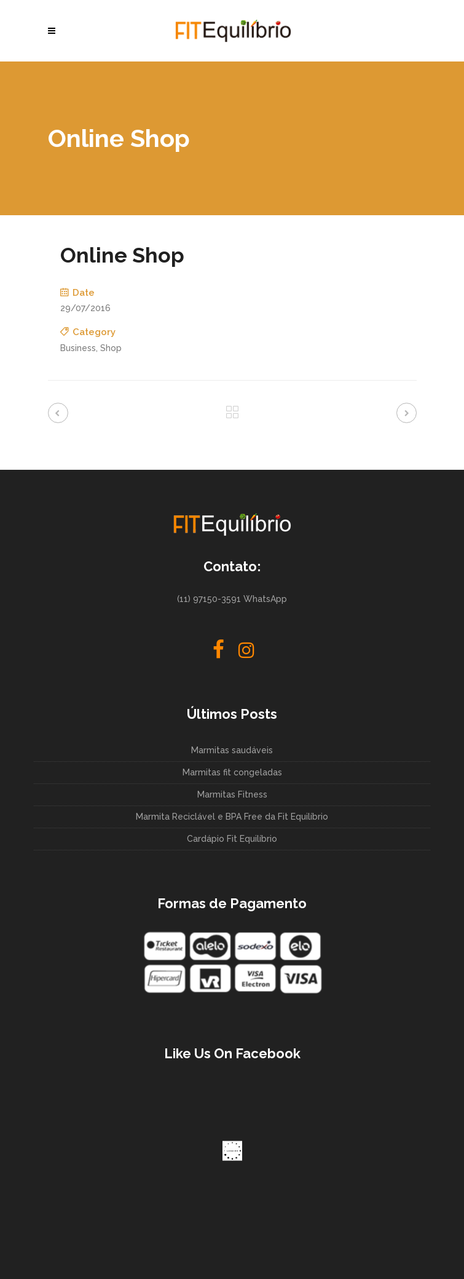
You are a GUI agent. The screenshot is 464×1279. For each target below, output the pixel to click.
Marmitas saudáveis (232, 750)
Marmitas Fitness (232, 794)
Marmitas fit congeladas (232, 772)
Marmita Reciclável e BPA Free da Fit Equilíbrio (232, 817)
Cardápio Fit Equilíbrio (232, 839)
